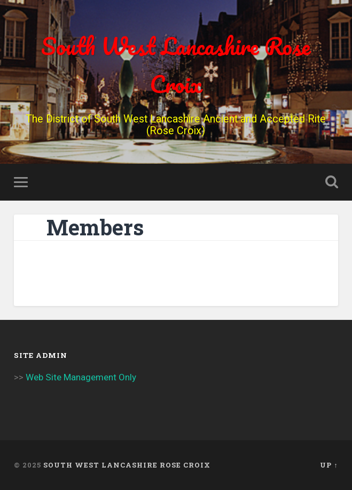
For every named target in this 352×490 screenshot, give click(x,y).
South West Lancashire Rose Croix (175, 65)
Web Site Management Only (81, 377)
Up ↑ (329, 465)
